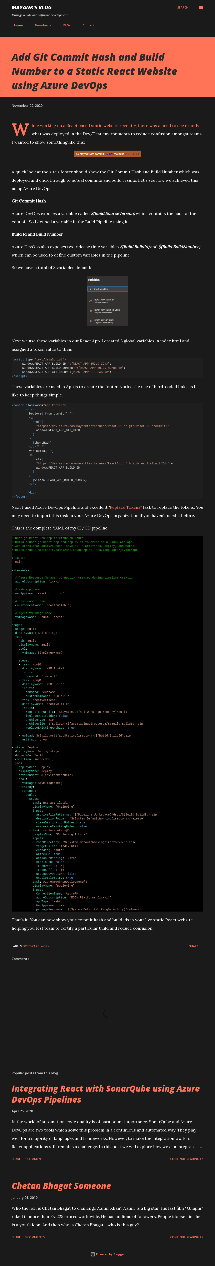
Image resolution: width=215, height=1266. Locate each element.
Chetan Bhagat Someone (61, 1185)
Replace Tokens (125, 507)
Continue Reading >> (186, 1159)
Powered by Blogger (107, 1254)
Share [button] (193, 946)
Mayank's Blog (32, 7)
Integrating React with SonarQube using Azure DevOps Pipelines (106, 1094)
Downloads (40, 25)
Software (31, 946)
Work (45, 946)
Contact (86, 25)
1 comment (34, 1159)
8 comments (35, 1237)
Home (16, 25)
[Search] (182, 7)
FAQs (64, 25)
